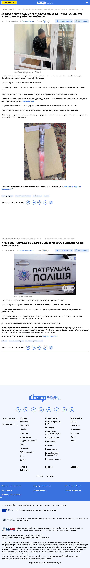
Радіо (73, 441)
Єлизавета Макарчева (26, 250)
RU (48, 21)
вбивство (37, 196)
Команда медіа (39, 490)
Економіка (24, 448)
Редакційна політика (42, 486)
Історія (23, 467)
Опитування (50, 441)
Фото (22, 456)
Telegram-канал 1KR (49, 336)
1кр (46, 196)
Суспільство (25, 437)
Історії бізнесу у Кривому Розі (52, 454)
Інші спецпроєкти (53, 459)
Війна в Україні (26, 452)
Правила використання (11, 486)
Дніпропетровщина (22, 196)
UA (45, 21)
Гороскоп (75, 433)
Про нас (49, 467)
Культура (24, 433)
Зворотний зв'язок (73, 490)
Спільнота (24, 470)
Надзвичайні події (28, 441)
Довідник (75, 467)
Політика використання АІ (10, 496)
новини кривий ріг (16, 341)
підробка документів (34, 341)
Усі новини (24, 421)
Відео (73, 437)
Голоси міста (51, 449)
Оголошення (76, 429)
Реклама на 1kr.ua (72, 486)
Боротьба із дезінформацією (53, 432)
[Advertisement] (45, 222)
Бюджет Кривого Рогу (52, 422)
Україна (23, 429)
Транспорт (75, 425)
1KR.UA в (65, 21)
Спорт (22, 444)
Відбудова (50, 445)
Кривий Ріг (25, 425)
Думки (23, 460)
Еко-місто (49, 428)
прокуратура (7, 196)
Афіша (74, 421)
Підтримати (9, 3)
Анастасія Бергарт (28, 21)
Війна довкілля (52, 438)
